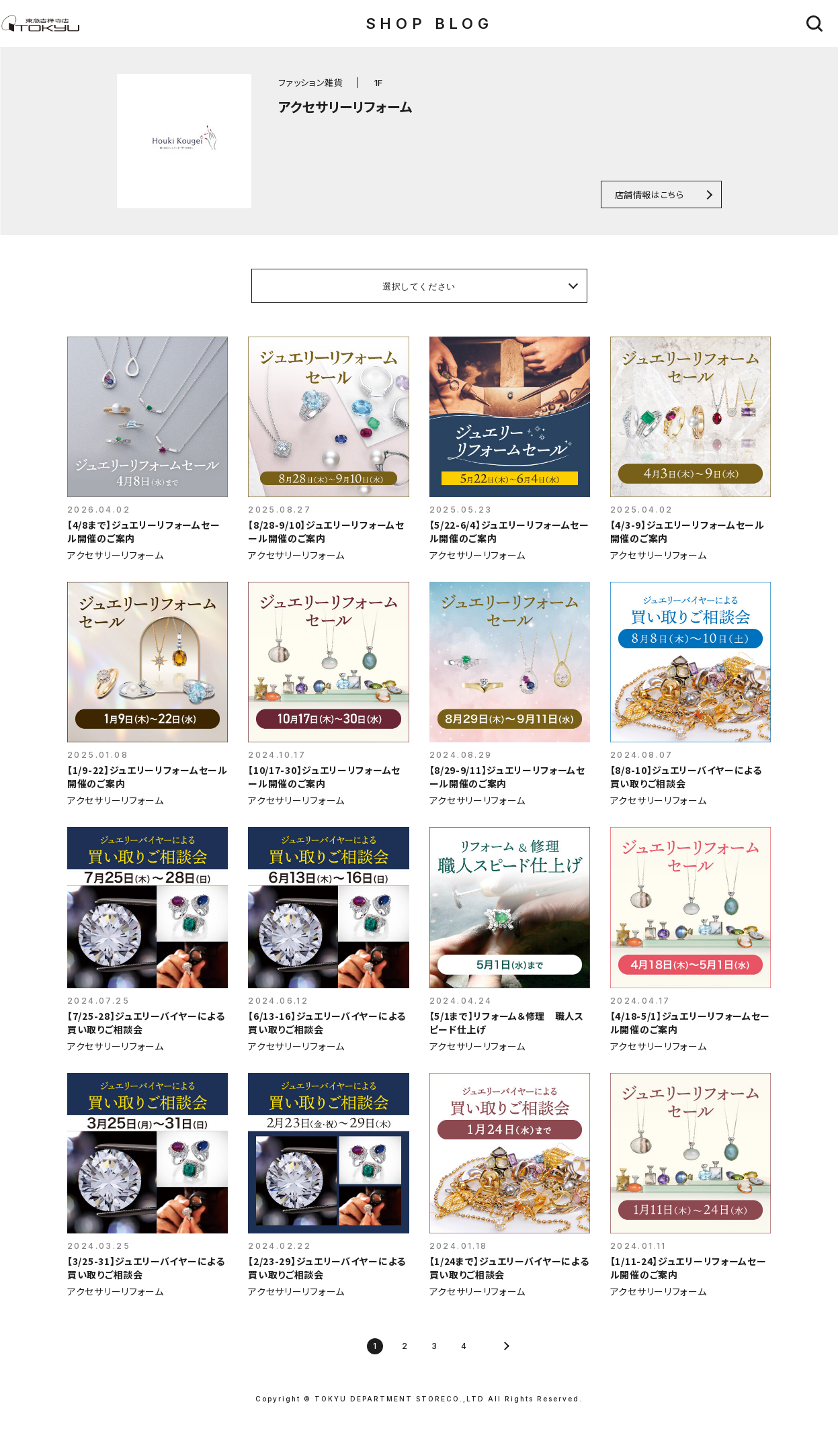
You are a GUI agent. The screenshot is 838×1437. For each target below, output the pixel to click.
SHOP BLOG (429, 23)
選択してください (419, 286)
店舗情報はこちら (649, 194)
